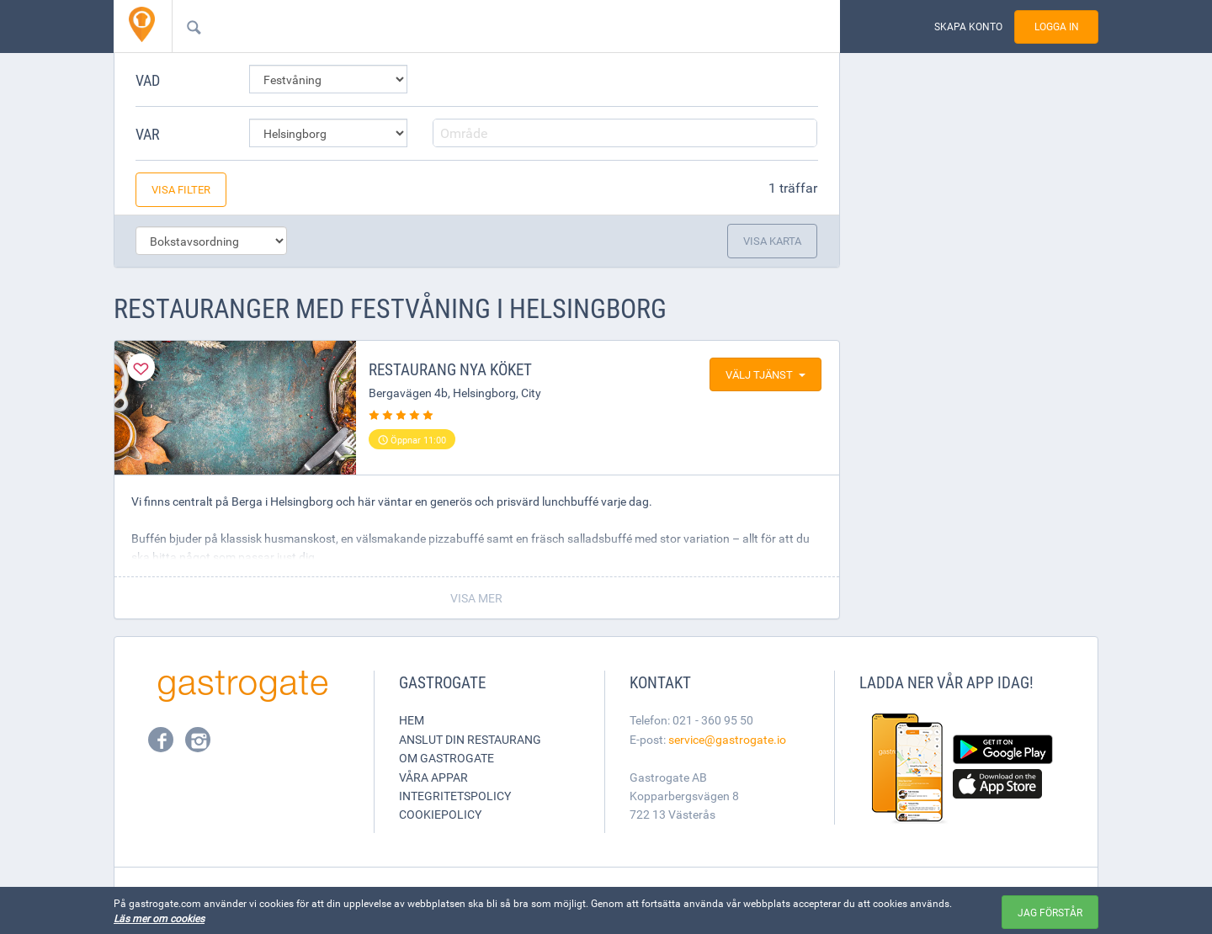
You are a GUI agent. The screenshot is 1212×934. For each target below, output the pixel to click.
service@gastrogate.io (727, 739)
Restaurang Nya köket (450, 369)
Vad (148, 80)
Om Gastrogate (446, 758)
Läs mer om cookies (159, 918)
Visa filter (181, 189)
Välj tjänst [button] (765, 374)
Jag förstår (1050, 912)
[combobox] (479, 26)
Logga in (1056, 26)
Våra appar (433, 777)
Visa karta (772, 240)
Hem (411, 720)
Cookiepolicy (440, 814)
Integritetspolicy (455, 796)
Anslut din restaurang (470, 739)
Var (148, 134)
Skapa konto (968, 26)
